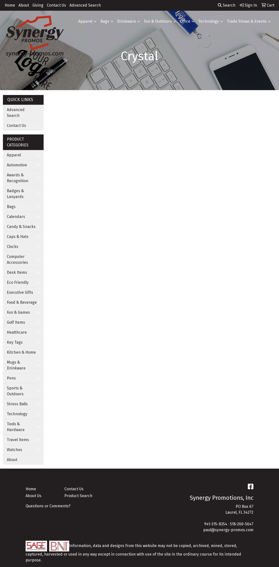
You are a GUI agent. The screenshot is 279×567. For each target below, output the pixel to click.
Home (10, 5)
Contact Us (56, 5)
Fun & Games (18, 312)
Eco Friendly (18, 282)
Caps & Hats (18, 236)
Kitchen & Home (21, 352)
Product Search (78, 495)
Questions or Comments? (48, 506)
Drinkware (126, 21)
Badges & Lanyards (15, 194)
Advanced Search (85, 5)
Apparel (85, 21)
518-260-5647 (241, 524)
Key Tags (15, 342)
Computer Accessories (17, 259)
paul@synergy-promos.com (228, 530)
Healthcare (17, 332)
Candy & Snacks (21, 226)
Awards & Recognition (17, 178)
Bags (104, 21)
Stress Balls (17, 404)
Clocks (12, 246)
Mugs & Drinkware (16, 365)
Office (185, 21)
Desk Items (17, 272)
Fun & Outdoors (158, 21)
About (24, 5)
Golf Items (16, 322)
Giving (37, 5)
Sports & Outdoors (15, 391)
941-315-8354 (215, 524)
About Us (33, 495)
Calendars (16, 216)
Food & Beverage (22, 302)
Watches (14, 449)
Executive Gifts (20, 292)
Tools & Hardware (16, 427)
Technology (208, 21)
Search (226, 5)
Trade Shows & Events (247, 21)
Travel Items (18, 439)
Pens (11, 378)
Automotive (17, 165)
